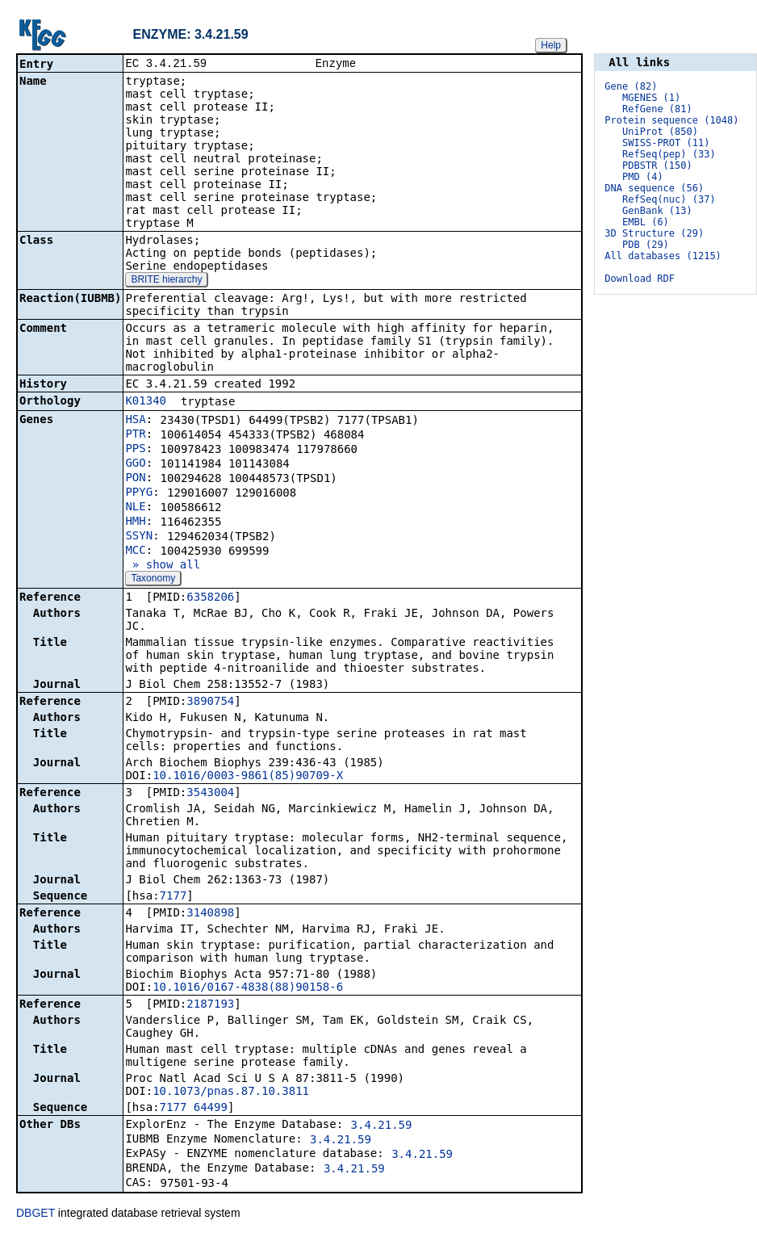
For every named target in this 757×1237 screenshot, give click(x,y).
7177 (173, 897)
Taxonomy (153, 579)
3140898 (210, 914)
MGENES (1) (651, 97)
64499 (211, 1108)
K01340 (145, 402)
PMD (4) (642, 176)
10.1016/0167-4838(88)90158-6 (248, 988)
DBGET (35, 1214)
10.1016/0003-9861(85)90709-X (248, 776)
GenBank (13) (657, 210)
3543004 (210, 793)
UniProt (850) (660, 131)
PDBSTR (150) (657, 165)
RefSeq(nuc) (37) (669, 199)
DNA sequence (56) (654, 188)
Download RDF (639, 278)
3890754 (210, 702)
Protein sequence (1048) (671, 120)
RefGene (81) (657, 109)
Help (551, 45)
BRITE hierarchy (166, 281)
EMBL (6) (645, 222)
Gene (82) (630, 86)
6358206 (210, 598)
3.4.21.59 (381, 1126)
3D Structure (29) (654, 233)
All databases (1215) (662, 256)
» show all (162, 566)
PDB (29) (645, 244)
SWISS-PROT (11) (665, 143)
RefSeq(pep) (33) (669, 154)
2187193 (210, 1005)
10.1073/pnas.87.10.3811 (231, 1092)
